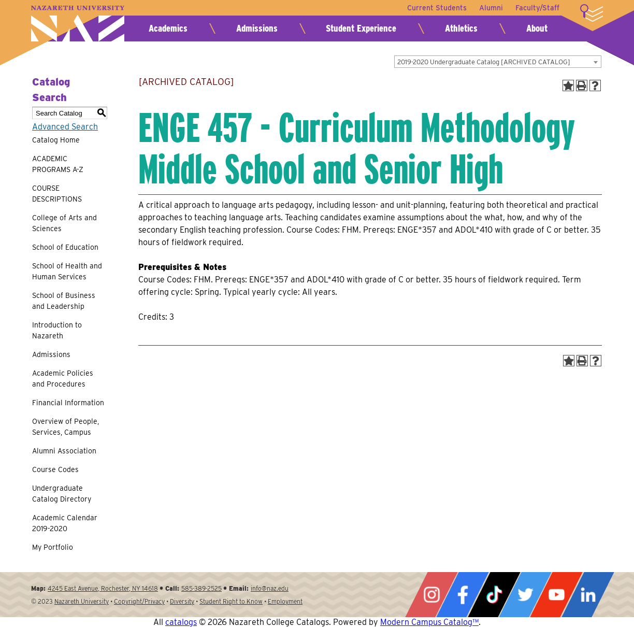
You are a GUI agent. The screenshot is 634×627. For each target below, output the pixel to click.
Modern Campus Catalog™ (429, 622)
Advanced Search (65, 127)
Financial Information (68, 402)
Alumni (491, 8)
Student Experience (361, 28)
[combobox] (497, 61)
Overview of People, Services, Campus (65, 426)
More (591, 13)
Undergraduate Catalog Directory (61, 493)
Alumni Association (64, 451)
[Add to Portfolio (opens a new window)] (568, 85)
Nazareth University (77, 23)
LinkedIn (588, 594)
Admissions (257, 28)
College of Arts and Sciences (64, 223)
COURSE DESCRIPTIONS (57, 193)
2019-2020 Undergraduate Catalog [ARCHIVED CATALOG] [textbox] (483, 62)
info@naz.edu (270, 588)
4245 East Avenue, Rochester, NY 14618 (103, 588)
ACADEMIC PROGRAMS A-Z (57, 164)
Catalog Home (56, 140)
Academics (168, 28)
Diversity (182, 601)
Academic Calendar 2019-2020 (64, 523)
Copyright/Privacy (139, 601)
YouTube (556, 594)
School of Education (65, 247)
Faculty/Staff (537, 8)
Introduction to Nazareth (57, 330)
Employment (285, 601)
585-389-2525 (201, 588)
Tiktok (494, 594)
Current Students (437, 8)
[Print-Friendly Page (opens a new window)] (581, 85)
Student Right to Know (231, 601)
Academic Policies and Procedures (62, 378)
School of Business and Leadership (63, 300)
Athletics (461, 28)
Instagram (431, 594)
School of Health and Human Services (67, 271)
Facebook (462, 594)
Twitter (525, 594)
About (536, 28)
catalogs (181, 622)
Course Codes (55, 469)
